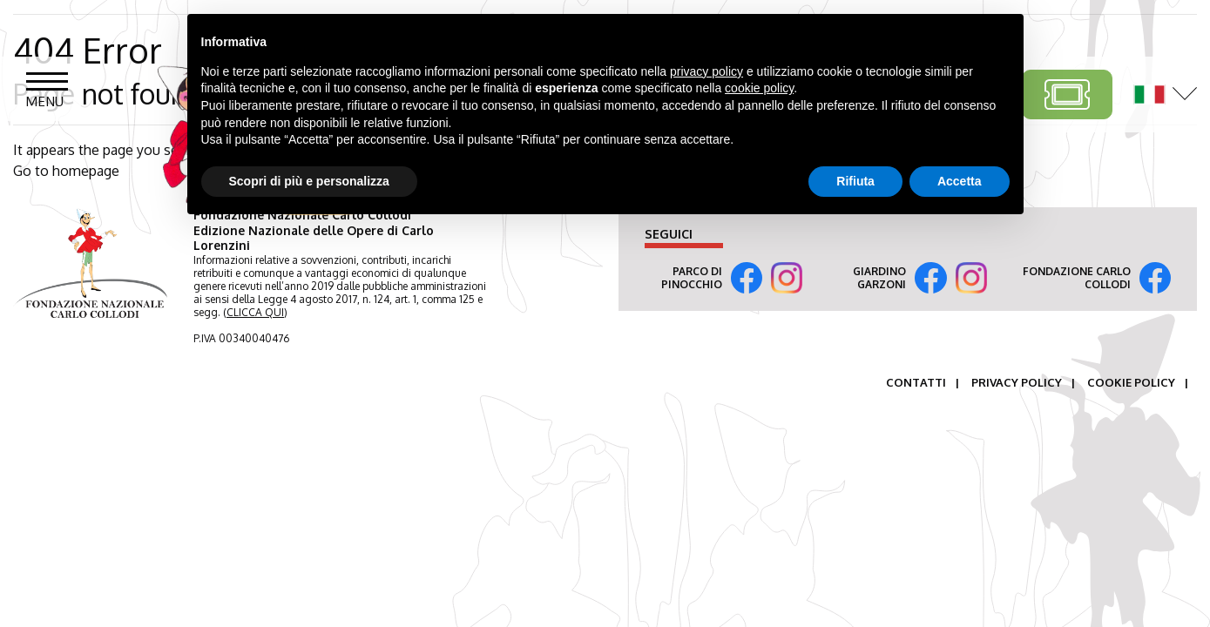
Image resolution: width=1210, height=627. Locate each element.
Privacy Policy (1016, 382)
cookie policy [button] (759, 88)
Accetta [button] (959, 181)
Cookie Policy (1131, 382)
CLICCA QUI (255, 312)
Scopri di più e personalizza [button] (309, 181)
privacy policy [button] (706, 71)
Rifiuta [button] (855, 181)
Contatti (916, 382)
